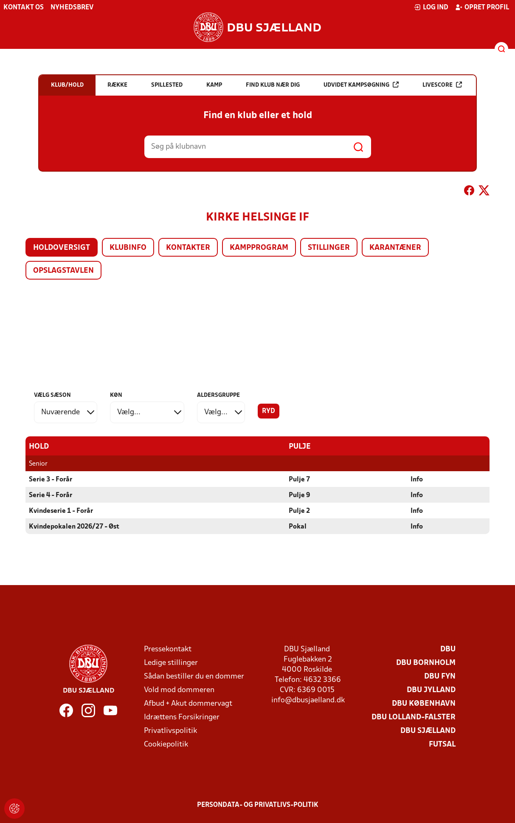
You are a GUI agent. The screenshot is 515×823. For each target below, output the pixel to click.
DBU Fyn (440, 676)
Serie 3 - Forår (50, 479)
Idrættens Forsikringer (182, 717)
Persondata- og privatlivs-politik (257, 805)
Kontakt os (23, 8)
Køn (116, 395)
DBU (448, 649)
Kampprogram (259, 248)
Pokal (298, 526)
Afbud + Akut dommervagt (188, 703)
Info (417, 479)
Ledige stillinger (171, 662)
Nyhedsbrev (72, 8)
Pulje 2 (299, 511)
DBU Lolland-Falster (413, 717)
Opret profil (482, 7)
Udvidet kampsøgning (361, 85)
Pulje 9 (299, 495)
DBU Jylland (431, 689)
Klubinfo (128, 248)
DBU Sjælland (428, 730)
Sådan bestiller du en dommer (194, 676)
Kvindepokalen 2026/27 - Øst (74, 526)
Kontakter (188, 248)
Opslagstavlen (63, 270)
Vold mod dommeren (179, 689)
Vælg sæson (52, 395)
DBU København (424, 703)
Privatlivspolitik (170, 730)
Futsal (442, 744)
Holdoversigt (61, 248)
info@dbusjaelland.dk (308, 700)
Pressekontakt (167, 649)
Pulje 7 (299, 479)
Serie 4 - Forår (50, 495)
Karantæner (395, 248)
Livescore (442, 85)
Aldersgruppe (218, 395)
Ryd (268, 411)
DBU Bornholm (426, 662)
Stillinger (329, 248)
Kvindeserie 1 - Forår (61, 511)
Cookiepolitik (166, 744)
